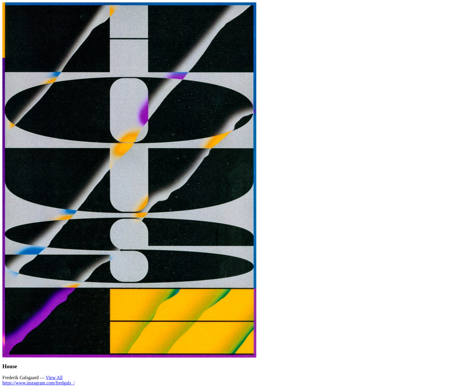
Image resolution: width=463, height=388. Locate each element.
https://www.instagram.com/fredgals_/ (38, 382)
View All (54, 377)
